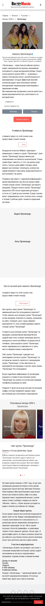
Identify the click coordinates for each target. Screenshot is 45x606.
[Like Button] (33, 26)
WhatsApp (12, 112)
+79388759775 (9, 102)
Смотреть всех (22, 406)
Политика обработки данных (22, 602)
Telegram (33, 112)
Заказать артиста (19, 433)
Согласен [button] (38, 602)
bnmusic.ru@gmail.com (11, 106)
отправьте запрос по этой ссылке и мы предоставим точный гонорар (17, 141)
